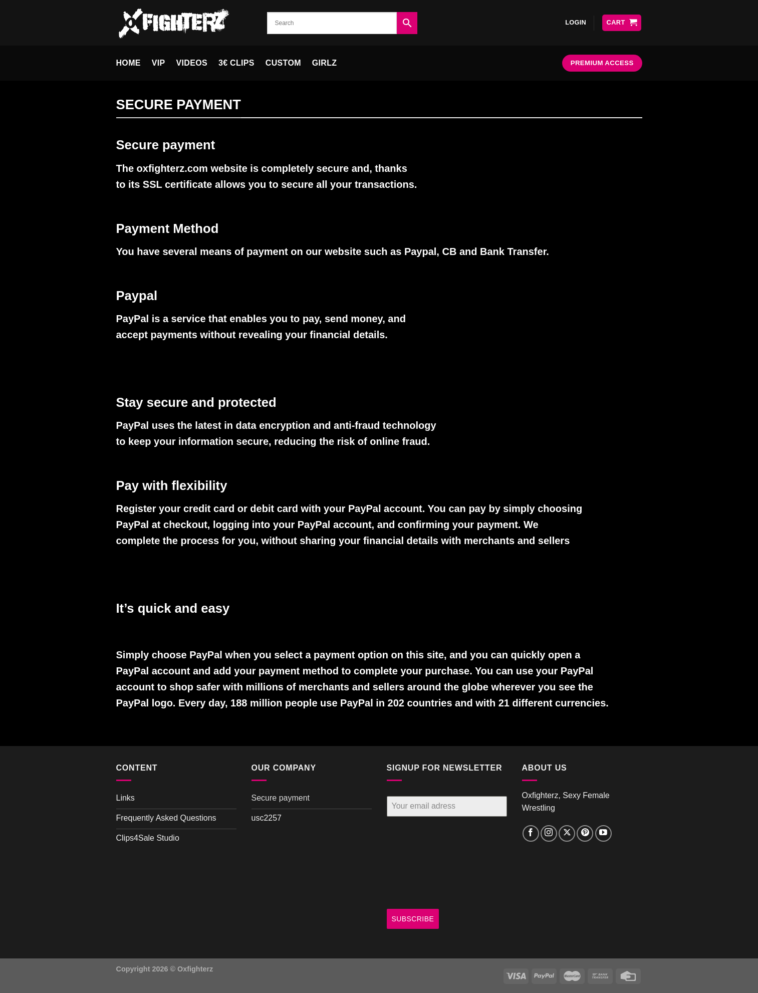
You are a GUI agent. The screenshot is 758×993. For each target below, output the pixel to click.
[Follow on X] (567, 833)
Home (128, 63)
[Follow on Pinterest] (585, 833)
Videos (191, 63)
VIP (158, 63)
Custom (283, 63)
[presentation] (428, 863)
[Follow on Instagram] (549, 833)
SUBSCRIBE (413, 919)
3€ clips (236, 63)
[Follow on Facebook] (531, 833)
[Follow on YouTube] (603, 833)
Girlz (324, 63)
